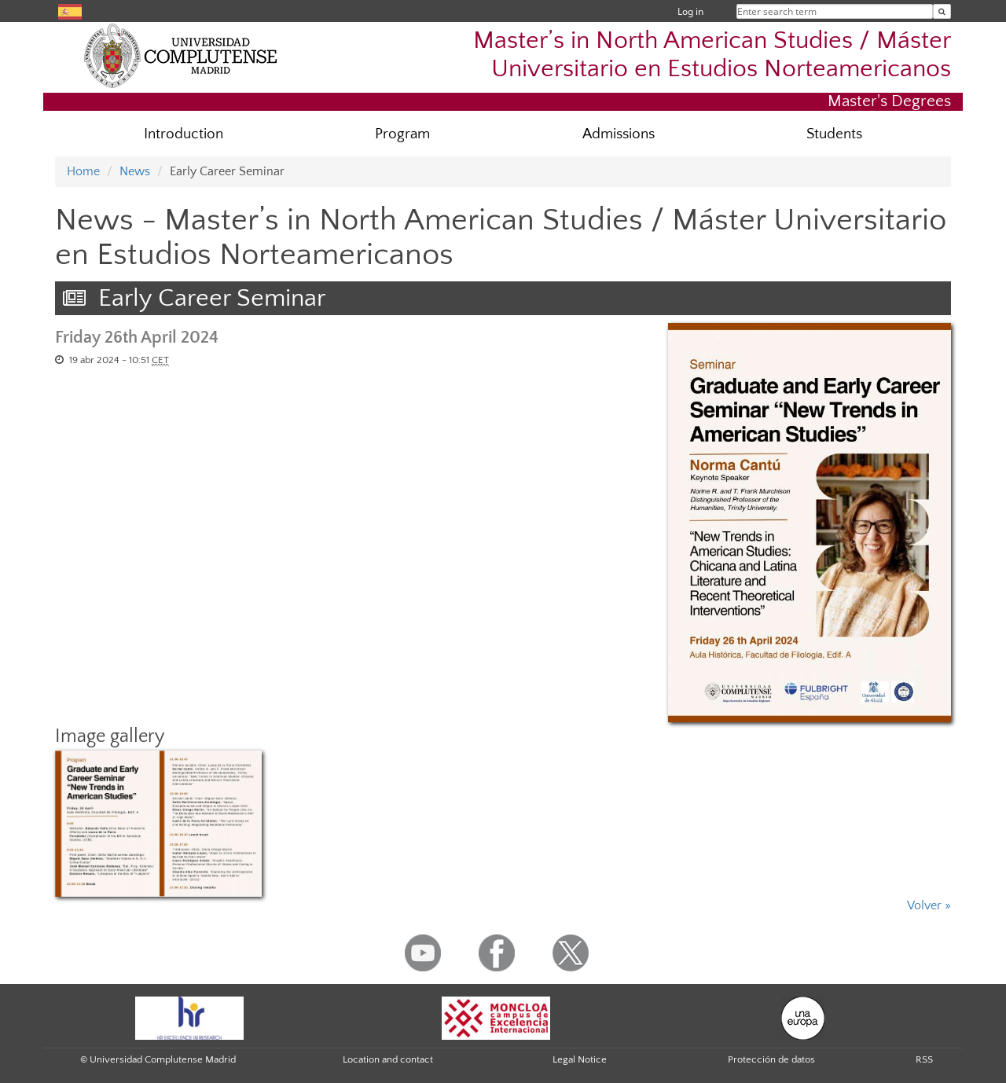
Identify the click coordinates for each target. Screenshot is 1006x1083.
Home (83, 171)
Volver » (929, 905)
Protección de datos (771, 1059)
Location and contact (388, 1059)
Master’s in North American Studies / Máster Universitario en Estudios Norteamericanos (712, 54)
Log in (690, 11)
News (134, 171)
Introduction (183, 134)
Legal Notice (580, 1059)
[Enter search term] (942, 11)
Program (402, 134)
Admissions (618, 134)
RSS (924, 1059)
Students (834, 134)
